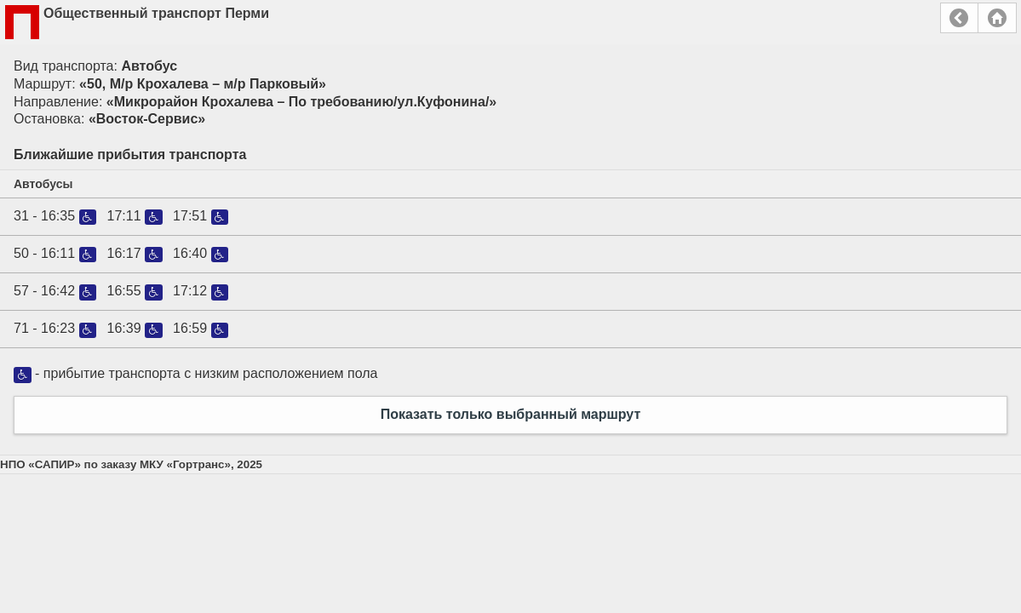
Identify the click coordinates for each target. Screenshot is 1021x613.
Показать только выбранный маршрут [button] (511, 414)
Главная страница (997, 18)
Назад (959, 18)
